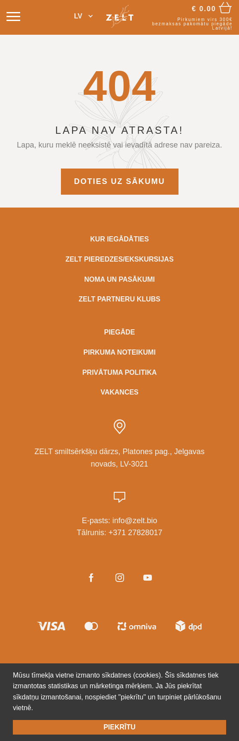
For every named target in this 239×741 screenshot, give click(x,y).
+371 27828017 (136, 532)
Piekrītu (119, 727)
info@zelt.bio (134, 520)
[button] (83, 16)
